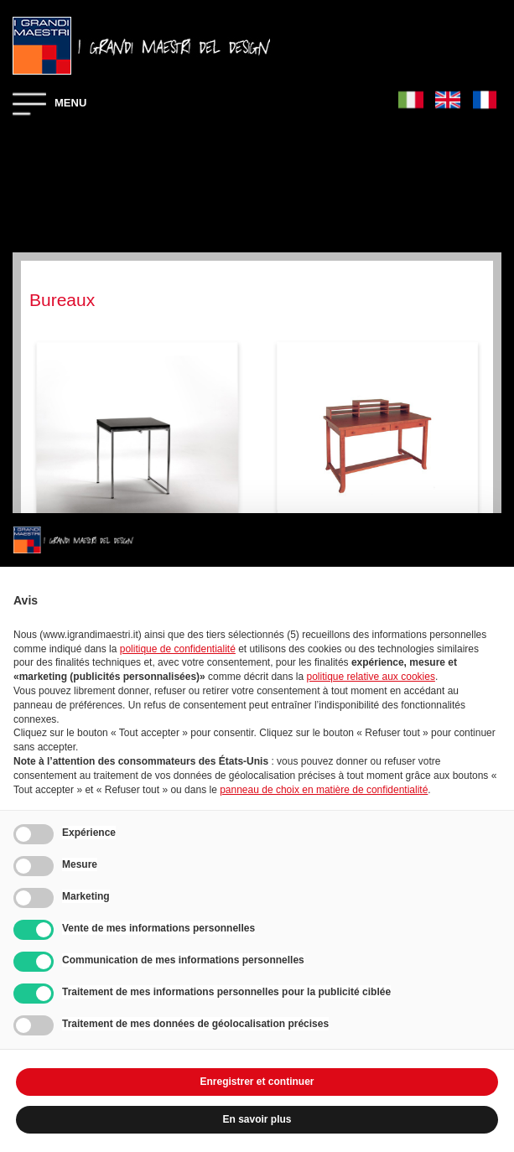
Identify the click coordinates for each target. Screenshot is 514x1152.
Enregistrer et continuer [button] (257, 1081)
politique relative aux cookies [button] (370, 676)
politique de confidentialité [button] (178, 649)
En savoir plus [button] (256, 1119)
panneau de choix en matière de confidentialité (324, 790)
